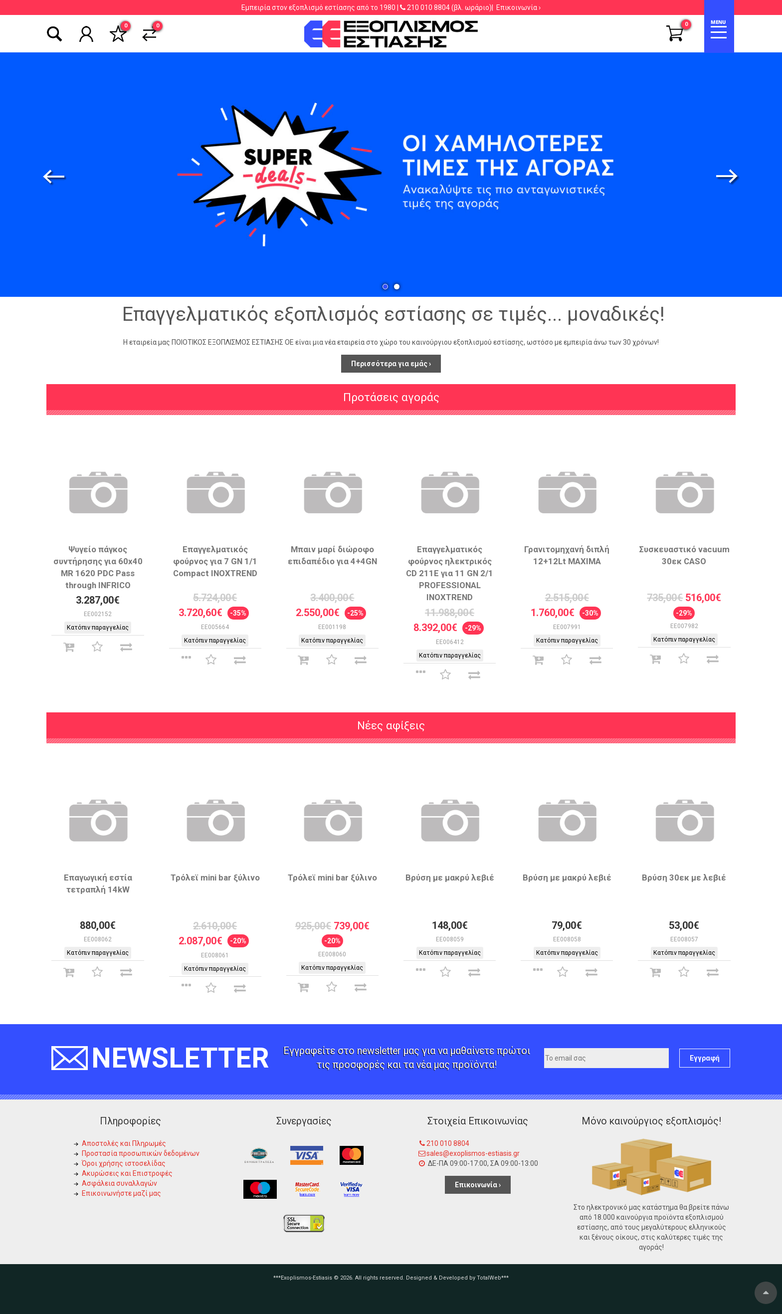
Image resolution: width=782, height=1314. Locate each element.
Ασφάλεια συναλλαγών (119, 1183)
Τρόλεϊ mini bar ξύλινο (215, 877)
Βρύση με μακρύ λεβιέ (449, 877)
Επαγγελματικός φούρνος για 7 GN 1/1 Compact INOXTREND (215, 561)
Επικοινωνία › (518, 7)
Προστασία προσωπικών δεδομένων (140, 1153)
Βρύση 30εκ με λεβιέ (684, 877)
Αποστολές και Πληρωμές (124, 1143)
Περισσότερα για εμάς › (391, 364)
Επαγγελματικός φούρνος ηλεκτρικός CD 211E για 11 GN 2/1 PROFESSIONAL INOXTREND (449, 573)
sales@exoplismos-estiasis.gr (473, 1153)
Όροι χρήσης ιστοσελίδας (124, 1163)
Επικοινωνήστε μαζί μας (121, 1193)
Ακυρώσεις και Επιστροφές (127, 1173)
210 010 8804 (428, 7)
